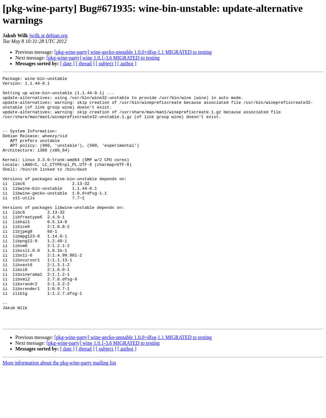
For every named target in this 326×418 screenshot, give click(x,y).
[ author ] (127, 63)
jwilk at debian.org (48, 35)
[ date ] (67, 63)
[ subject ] (106, 63)
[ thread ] (85, 63)
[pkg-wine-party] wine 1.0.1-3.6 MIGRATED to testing (103, 57)
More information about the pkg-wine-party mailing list (59, 412)
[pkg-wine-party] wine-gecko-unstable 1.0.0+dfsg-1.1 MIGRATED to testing (133, 52)
